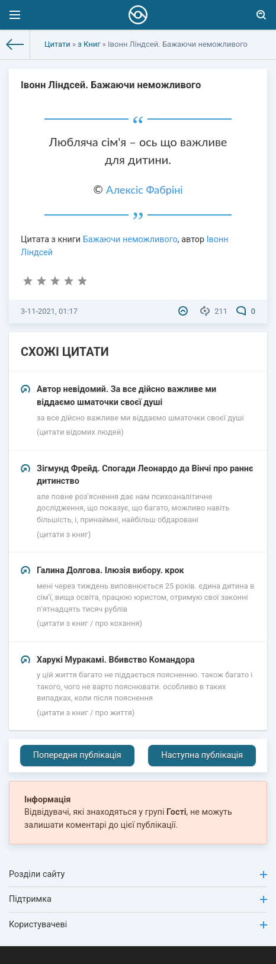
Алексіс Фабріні (144, 189)
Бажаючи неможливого (130, 239)
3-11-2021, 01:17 (49, 311)
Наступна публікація (202, 755)
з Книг (89, 44)
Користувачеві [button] (138, 925)
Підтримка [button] (138, 899)
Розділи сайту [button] (138, 874)
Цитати (57, 44)
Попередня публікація (77, 755)
